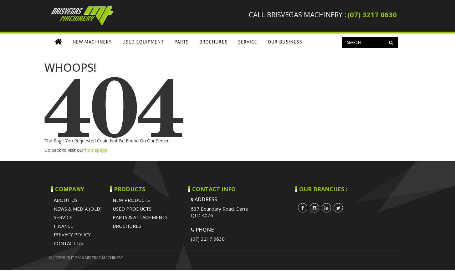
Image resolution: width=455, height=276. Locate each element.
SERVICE (247, 42)
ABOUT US (65, 200)
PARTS (182, 42)
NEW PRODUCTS (131, 200)
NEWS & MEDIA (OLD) (78, 209)
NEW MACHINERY (92, 42)
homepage (96, 150)
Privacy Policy (72, 234)
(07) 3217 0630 (372, 14)
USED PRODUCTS (132, 209)
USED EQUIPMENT (143, 42)
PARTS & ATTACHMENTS (140, 217)
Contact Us (68, 243)
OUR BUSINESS (285, 42)
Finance (63, 226)
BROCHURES (213, 42)
